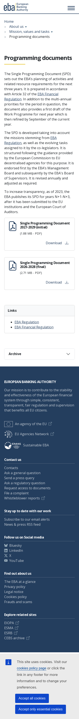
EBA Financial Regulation (34, 327)
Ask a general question (22, 473)
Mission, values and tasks (29, 31)
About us (16, 26)
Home (9, 21)
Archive (15, 354)
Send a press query (19, 478)
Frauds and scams (18, 602)
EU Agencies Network (26, 434)
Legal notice (13, 591)
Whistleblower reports (22, 498)
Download (57, 243)
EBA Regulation (27, 322)
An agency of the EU (25, 424)
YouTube (16, 560)
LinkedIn (16, 550)
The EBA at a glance (20, 581)
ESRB (8, 633)
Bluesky (15, 545)
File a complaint (16, 493)
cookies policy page (31, 668)
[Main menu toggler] (70, 8)
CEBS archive (14, 638)
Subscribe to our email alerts (27, 519)
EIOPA (9, 623)
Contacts (11, 468)
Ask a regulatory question (24, 483)
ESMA (8, 628)
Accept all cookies (32, 698)
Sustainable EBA (26, 445)
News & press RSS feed (22, 524)
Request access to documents (27, 488)
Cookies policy (15, 596)
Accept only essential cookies (41, 709)
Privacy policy (14, 586)
